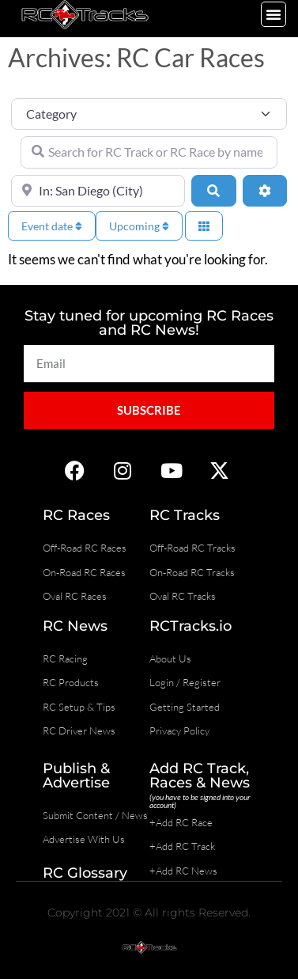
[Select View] (204, 226)
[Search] (213, 191)
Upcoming (139, 226)
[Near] (98, 191)
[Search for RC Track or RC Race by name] (149, 152)
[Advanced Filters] (265, 191)
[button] (273, 14)
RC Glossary (85, 873)
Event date (51, 226)
